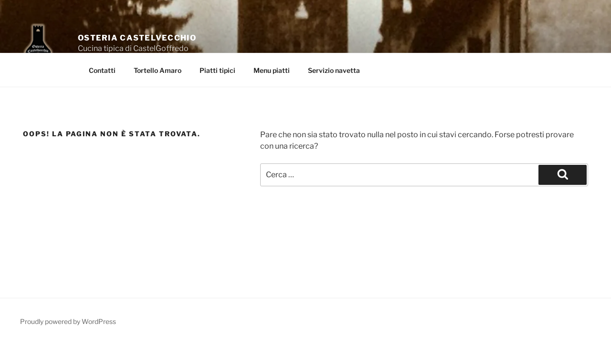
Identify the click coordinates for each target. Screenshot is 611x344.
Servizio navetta (334, 70)
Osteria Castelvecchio (137, 37)
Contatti (102, 70)
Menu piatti (271, 70)
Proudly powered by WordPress (68, 321)
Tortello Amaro (157, 70)
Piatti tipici (217, 70)
